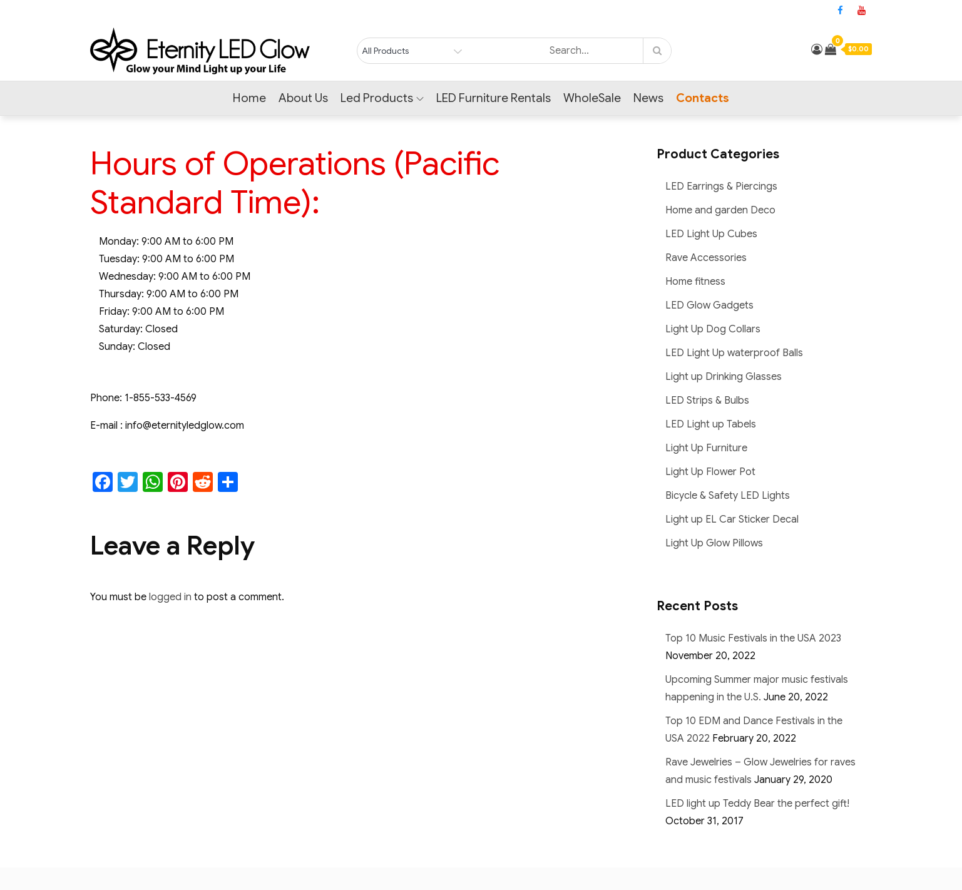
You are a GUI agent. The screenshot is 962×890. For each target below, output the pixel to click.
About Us (303, 98)
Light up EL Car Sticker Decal (732, 519)
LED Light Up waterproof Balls (734, 353)
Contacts (702, 98)
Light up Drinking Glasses (723, 377)
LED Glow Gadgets (709, 305)
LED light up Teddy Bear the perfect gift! (757, 803)
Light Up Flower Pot (710, 472)
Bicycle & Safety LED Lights (727, 495)
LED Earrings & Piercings (721, 186)
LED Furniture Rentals (493, 98)
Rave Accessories (706, 258)
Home (249, 98)
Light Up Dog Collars (712, 329)
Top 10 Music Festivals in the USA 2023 (753, 638)
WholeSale (592, 98)
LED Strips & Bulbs (707, 400)
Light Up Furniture (706, 448)
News (648, 98)
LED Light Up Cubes (711, 234)
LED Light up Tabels (710, 424)
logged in (170, 597)
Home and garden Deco (720, 210)
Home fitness (695, 281)
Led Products (382, 98)
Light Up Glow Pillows (714, 543)
